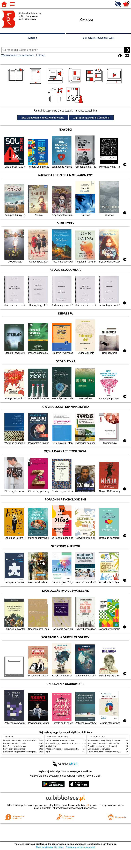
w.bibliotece (80, 805)
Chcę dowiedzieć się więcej (50, 847)
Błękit (48, 752)
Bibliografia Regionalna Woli (98, 37)
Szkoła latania (51, 746)
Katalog (32, 37)
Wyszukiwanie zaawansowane (17, 55)
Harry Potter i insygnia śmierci (14, 746)
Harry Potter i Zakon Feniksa (14, 749)
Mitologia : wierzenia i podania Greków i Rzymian (22, 740)
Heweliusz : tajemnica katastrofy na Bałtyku (104, 752)
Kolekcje (40, 55)
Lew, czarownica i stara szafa (14, 743)
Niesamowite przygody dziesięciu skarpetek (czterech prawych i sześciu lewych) (33, 752)
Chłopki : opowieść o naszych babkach (60, 740)
